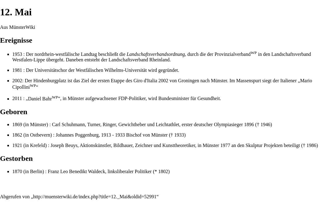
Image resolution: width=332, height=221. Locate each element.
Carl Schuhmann (68, 124)
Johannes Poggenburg (77, 135)
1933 (179, 135)
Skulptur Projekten (264, 145)
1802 (163, 171)
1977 (225, 145)
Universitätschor (50, 70)
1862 (17, 135)
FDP (122, 98)
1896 (249, 124)
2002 (17, 80)
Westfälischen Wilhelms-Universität (111, 70)
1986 (311, 145)
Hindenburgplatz (49, 80)
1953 (17, 54)
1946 (265, 124)
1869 (17, 124)
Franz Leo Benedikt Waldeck (76, 171)
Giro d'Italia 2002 (150, 80)
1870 (17, 171)
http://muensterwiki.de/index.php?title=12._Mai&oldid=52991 (95, 196)
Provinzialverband (236, 54)
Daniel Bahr (43, 98)
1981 (17, 70)
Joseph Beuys (63, 145)
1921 (17, 145)
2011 (17, 98)
